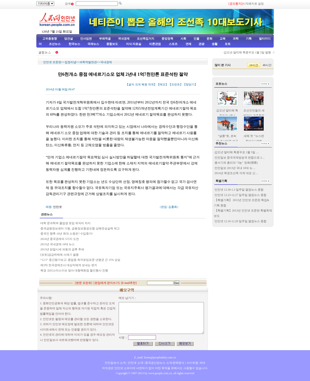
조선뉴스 (55, 44)
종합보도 (112, 44)
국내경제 (124, 38)
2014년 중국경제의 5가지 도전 (59, 239)
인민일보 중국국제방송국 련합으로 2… (240, 157)
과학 (236, 38)
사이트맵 (192, 362)
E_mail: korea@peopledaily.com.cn (155, 357)
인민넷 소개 (135, 362)
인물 (196, 38)
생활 (214, 44)
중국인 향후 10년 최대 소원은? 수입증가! (66, 233)
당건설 (68, 38)
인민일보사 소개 (115, 362)
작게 (151, 84)
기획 (249, 38)
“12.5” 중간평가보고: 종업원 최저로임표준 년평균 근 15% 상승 (80, 260)
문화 (209, 38)
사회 (183, 38)
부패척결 (105, 38)
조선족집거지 (145, 38)
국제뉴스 (93, 44)
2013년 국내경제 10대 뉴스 (57, 244)
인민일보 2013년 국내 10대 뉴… (235, 168)
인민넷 (57, 207)
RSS (202, 362)
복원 (144, 84)
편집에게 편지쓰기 (107, 283)
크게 (138, 84)
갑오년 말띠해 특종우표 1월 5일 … (237, 152)
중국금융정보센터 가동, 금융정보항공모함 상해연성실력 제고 (80, 228)
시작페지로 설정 (253, 3)
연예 (188, 44)
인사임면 (86, 38)
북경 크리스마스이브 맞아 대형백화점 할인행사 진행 (74, 270)
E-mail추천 (129, 283)
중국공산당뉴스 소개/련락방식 (164, 362)
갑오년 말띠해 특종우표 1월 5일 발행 (248, 52)
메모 (162, 84)
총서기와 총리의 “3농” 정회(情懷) (236, 162)
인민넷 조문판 (52, 62)
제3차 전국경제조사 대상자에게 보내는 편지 (69, 265)
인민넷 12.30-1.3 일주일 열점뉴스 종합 (239, 189)
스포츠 (173, 44)
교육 (222, 38)
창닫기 (190, 84)
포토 (228, 44)
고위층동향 (49, 38)
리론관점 (155, 44)
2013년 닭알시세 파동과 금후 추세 (62, 249)
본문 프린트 (83, 283)
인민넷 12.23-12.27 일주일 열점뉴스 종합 (240, 195)
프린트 (175, 84)
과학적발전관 (88, 62)
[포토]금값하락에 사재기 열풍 (59, 254)
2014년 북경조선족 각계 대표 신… (236, 173)
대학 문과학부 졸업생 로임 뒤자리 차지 (65, 223)
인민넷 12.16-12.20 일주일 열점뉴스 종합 (240, 221)
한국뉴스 (74, 44)
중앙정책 (167, 38)
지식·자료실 (134, 44)
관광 (201, 44)
